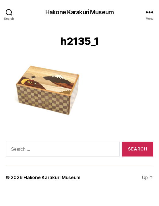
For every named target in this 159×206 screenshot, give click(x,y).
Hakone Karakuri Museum (79, 12)
